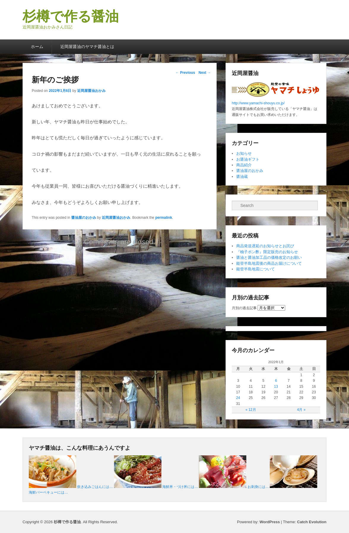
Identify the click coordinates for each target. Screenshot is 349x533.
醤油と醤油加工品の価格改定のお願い (269, 257)
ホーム (37, 46)
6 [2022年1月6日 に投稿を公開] (276, 381)
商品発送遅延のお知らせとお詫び (265, 246)
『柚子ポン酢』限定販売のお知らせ (267, 252)
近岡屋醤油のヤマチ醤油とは (87, 46)
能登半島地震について (255, 269)
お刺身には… (258, 487)
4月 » (301, 410)
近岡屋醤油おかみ (91, 91)
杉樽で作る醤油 (71, 16)
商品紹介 (244, 165)
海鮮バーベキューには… (48, 492)
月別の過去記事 (244, 308)
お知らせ (244, 153)
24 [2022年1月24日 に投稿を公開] (238, 398)
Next (205, 73)
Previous (185, 73)
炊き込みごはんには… (95, 487)
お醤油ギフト (247, 159)
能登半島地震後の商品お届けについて (269, 263)
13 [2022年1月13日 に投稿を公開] (276, 386)
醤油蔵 (242, 176)
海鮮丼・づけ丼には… (180, 487)
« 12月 (250, 410)
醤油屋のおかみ (83, 218)
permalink (163, 218)
